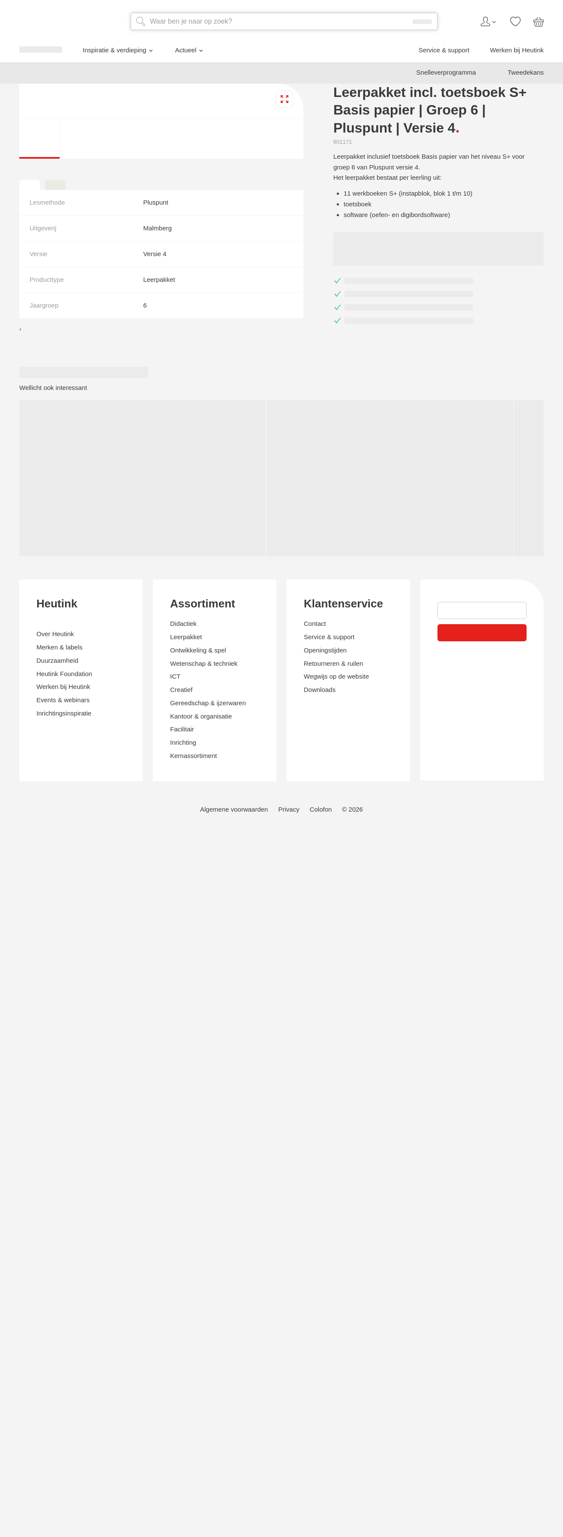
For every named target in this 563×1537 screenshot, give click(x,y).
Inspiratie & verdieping (58, 645)
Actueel (36, 657)
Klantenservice (36, 1439)
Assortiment (30, 1326)
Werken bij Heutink (48, 679)
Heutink (21, 1228)
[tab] (6, 999)
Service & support (45, 672)
